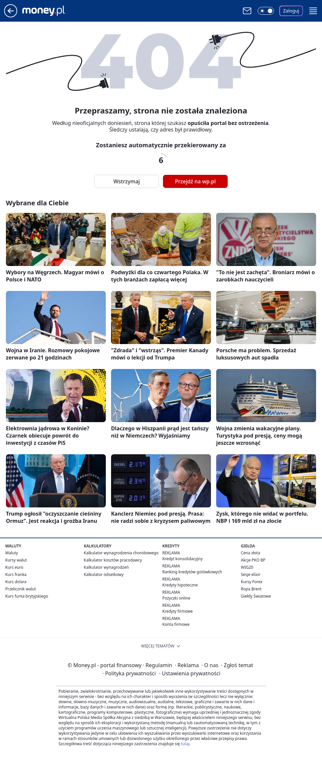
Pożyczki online (176, 598)
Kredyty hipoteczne (180, 585)
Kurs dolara (16, 581)
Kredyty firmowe (177, 611)
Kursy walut (16, 560)
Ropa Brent (251, 589)
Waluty (11, 553)
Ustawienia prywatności (189, 673)
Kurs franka (16, 574)
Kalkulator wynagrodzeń (106, 567)
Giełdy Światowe (256, 596)
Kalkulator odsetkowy (104, 574)
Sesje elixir (250, 574)
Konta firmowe (176, 624)
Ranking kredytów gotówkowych (192, 572)
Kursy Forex (252, 581)
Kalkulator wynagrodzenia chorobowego (121, 553)
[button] (313, 11)
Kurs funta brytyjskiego (26, 596)
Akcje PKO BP (253, 560)
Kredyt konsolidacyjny (182, 559)
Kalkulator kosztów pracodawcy (113, 560)
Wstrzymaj (126, 181)
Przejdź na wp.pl (195, 181)
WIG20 (247, 567)
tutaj (185, 744)
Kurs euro (14, 567)
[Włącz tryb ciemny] (266, 11)
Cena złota (250, 553)
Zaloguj (291, 11)
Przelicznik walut (20, 589)
